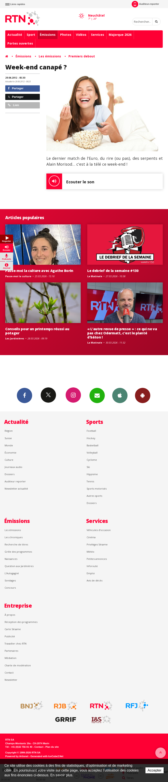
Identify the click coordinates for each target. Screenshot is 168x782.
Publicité (10, 636)
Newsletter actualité (16, 488)
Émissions (48, 35)
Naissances (11, 558)
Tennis (90, 481)
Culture (9, 459)
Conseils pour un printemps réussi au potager (37, 331)
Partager (15, 88)
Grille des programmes (18, 551)
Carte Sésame (13, 629)
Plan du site (52, 747)
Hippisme (92, 474)
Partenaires (11, 650)
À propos (10, 614)
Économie (10, 452)
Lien (13, 105)
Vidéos (81, 35)
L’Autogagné (12, 573)
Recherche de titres (16, 544)
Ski (88, 467)
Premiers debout (81, 56)
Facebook (24, 395)
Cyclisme (92, 459)
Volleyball (92, 452)
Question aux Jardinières (19, 566)
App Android (142, 395)
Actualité (14, 35)
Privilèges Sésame (97, 544)
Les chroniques (14, 537)
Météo (90, 551)
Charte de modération (18, 665)
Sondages (10, 580)
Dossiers (9, 474)
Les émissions (50, 56)
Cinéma (91, 537)
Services (97, 35)
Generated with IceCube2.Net (46, 756)
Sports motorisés (97, 488)
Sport (31, 35)
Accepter (154, 770)
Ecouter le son (70, 181)
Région (9, 430)
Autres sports (94, 495)
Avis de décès (94, 580)
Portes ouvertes (20, 43)
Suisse (8, 438)
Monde (9, 445)
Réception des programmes (21, 621)
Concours (10, 587)
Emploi (91, 573)
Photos (65, 35)
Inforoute (92, 566)
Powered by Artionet (16, 756)
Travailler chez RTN (15, 643)
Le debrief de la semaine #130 (112, 270)
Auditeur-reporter (145, 4)
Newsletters (97, 395)
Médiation (10, 658)
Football (91, 430)
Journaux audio (13, 467)
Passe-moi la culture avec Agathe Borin (39, 270)
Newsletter (11, 679)
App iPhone (120, 395)
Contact (9, 672)
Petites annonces (97, 558)
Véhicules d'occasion (99, 530)
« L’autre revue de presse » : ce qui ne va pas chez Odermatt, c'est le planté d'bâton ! (122, 333)
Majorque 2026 (120, 35)
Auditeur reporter (15, 481)
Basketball (92, 445)
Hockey (91, 438)
